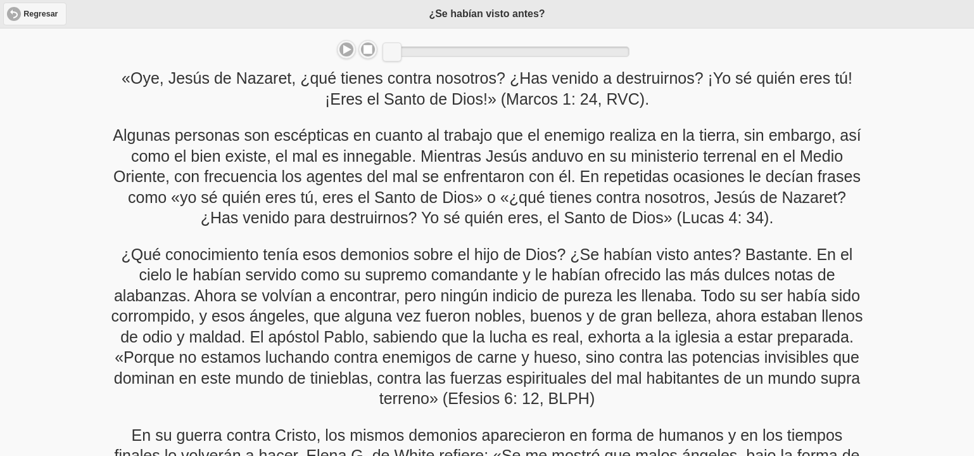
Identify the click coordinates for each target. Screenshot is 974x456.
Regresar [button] (40, 14)
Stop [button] (367, 49)
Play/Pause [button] (346, 49)
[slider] (392, 52)
